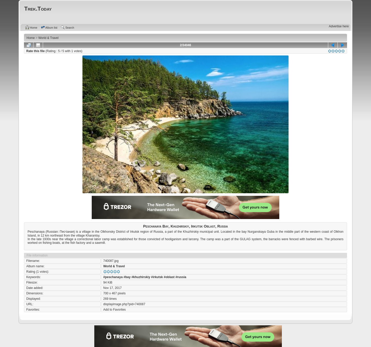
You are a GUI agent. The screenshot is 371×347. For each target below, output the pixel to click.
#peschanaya (113, 277)
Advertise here (339, 26)
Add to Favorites (114, 309)
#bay (126, 277)
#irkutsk (157, 277)
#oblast (169, 277)
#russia (180, 277)
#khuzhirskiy (140, 277)
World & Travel (114, 266)
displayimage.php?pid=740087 (124, 304)
